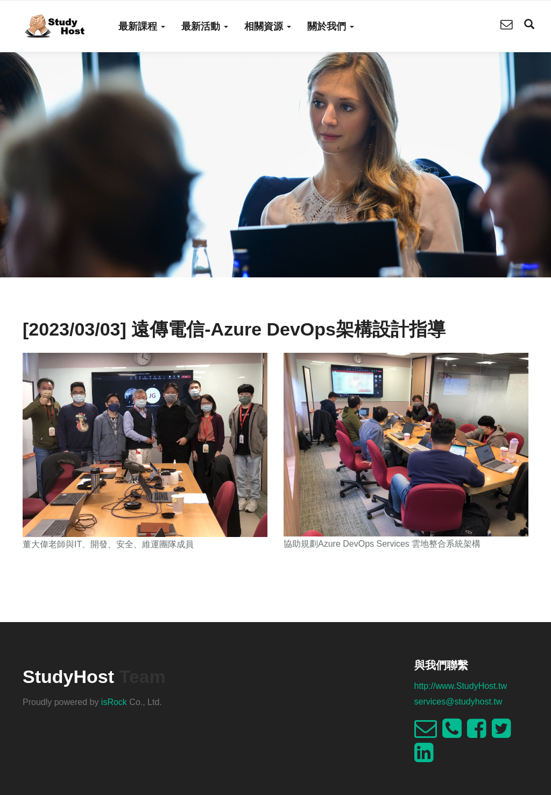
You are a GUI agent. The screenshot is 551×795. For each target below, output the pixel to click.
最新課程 (141, 26)
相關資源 (267, 26)
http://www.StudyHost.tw (460, 686)
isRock (114, 702)
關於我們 (330, 26)
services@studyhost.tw (458, 701)
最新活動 (204, 26)
